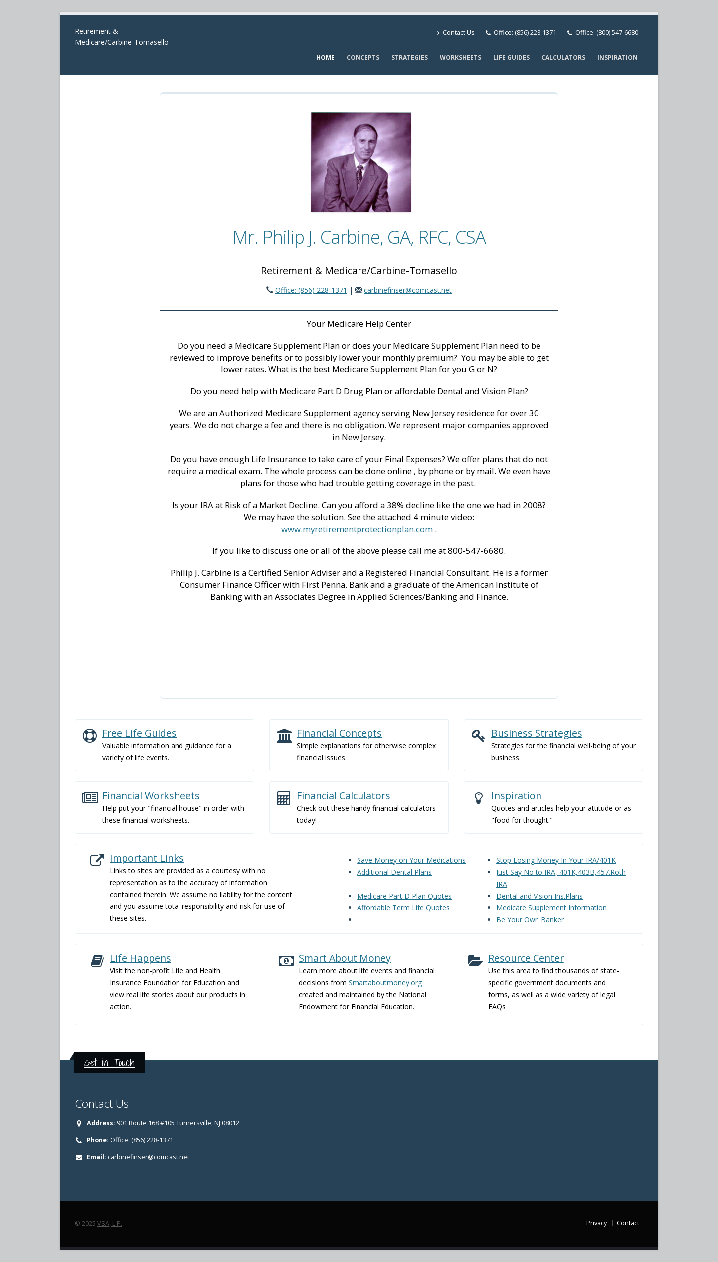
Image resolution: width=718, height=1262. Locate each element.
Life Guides (511, 57)
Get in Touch (109, 1062)
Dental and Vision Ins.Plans (539, 896)
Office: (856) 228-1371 (525, 32)
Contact (628, 1223)
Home (325, 57)
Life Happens (140, 958)
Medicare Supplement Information (551, 907)
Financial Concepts (339, 733)
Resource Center (526, 958)
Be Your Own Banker (530, 919)
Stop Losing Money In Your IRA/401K (556, 860)
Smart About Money (345, 958)
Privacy (596, 1223)
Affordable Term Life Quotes (403, 907)
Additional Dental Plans (394, 872)
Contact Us (456, 32)
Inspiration (617, 57)
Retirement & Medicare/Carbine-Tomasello (122, 36)
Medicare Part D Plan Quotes (404, 896)
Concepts (363, 57)
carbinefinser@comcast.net (408, 290)
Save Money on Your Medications (411, 860)
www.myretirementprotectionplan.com (357, 529)
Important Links (147, 858)
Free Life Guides (139, 733)
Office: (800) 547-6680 (606, 32)
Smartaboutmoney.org (385, 982)
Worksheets (460, 57)
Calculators (563, 57)
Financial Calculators (343, 795)
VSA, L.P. (109, 1223)
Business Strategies (536, 733)
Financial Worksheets (151, 795)
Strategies (409, 57)
